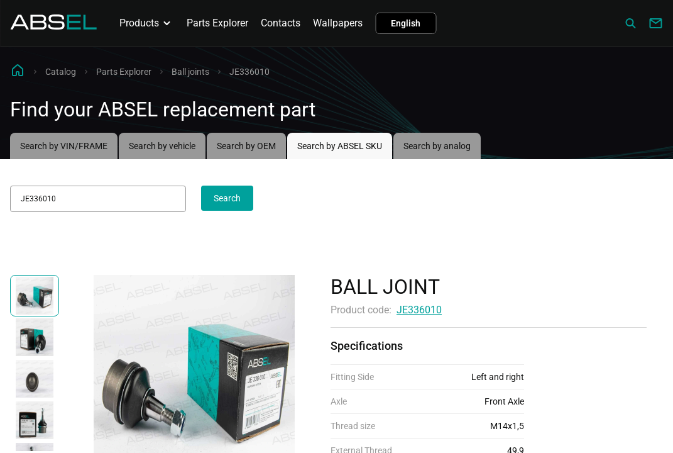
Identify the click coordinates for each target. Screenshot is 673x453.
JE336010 (419, 310)
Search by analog (437, 146)
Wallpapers (338, 23)
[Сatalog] (630, 23)
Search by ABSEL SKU (339, 146)
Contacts (280, 23)
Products (146, 23)
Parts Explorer (217, 23)
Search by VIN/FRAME (63, 146)
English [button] (405, 23)
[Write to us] (655, 23)
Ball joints (190, 72)
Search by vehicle (162, 146)
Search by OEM (246, 146)
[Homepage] (53, 26)
